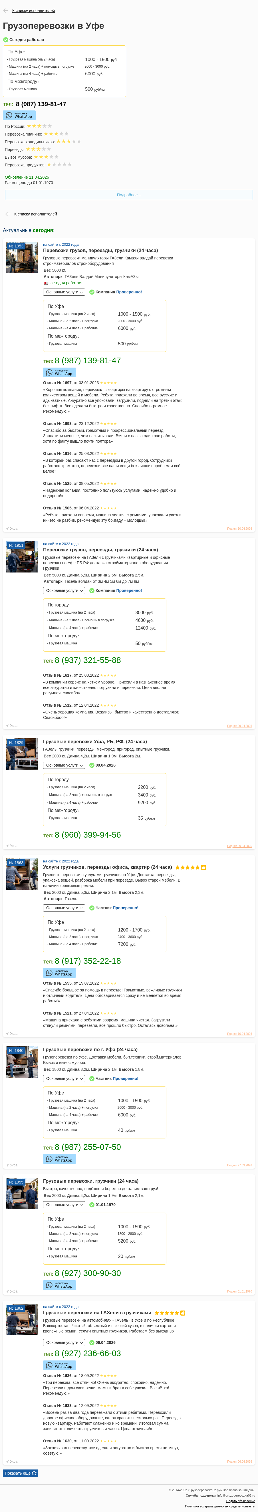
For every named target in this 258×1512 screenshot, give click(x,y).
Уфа (13, 528)
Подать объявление (240, 1501)
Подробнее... (129, 195)
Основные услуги (62, 292)
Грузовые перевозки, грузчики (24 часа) (90, 1181)
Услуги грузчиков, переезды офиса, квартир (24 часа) (113, 867)
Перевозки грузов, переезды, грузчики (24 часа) (100, 250)
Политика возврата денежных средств (213, 1506)
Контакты (248, 1506)
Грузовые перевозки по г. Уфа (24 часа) (90, 1049)
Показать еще (18, 1473)
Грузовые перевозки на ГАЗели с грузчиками (113, 1312)
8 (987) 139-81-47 (41, 104)
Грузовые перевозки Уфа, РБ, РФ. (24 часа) (95, 741)
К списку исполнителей (33, 10)
